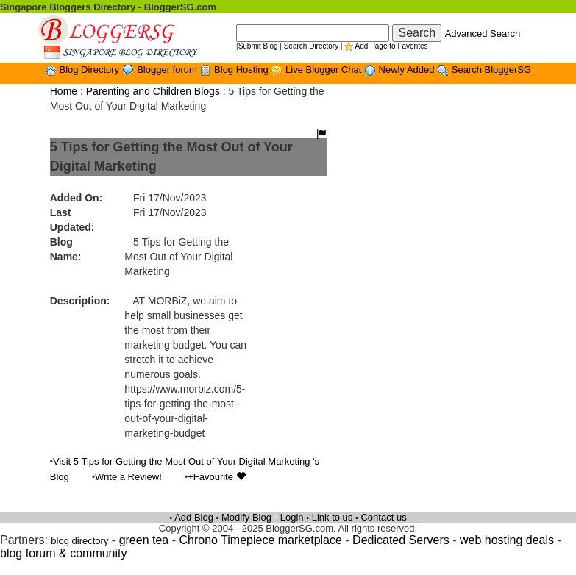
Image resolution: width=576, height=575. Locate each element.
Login (292, 517)
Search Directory (311, 46)
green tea (144, 540)
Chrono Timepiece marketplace (260, 540)
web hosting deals (507, 540)
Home (63, 91)
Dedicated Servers (400, 540)
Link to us (332, 517)
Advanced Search (483, 33)
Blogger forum (168, 69)
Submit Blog (258, 46)
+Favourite (216, 476)
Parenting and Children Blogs (153, 91)
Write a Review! (128, 476)
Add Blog (193, 517)
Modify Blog (246, 517)
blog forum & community (63, 553)
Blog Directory (90, 69)
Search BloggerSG (491, 69)
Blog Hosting (242, 69)
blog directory (79, 540)
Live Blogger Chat (324, 69)
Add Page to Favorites (391, 46)
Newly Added (408, 69)
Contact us (383, 517)
